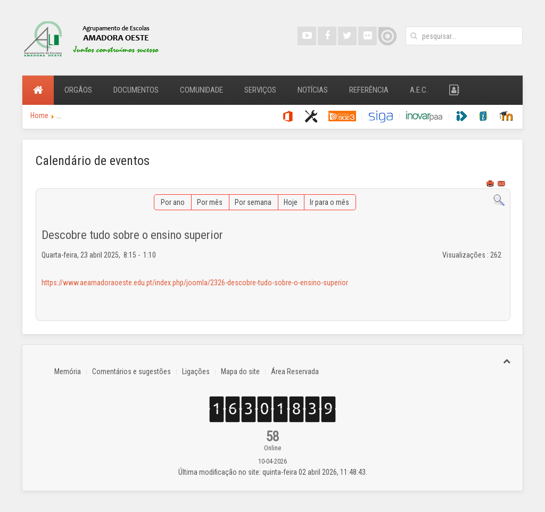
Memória (67, 371)
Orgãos (78, 90)
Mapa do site (240, 371)
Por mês (209, 202)
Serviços (260, 90)
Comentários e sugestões (131, 371)
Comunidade (201, 90)
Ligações (196, 371)
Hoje (291, 202)
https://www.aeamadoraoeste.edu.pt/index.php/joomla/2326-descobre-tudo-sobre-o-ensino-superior (195, 282)
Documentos (136, 90)
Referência (369, 90)
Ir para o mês (329, 202)
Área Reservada (295, 371)
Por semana (253, 202)
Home (39, 115)
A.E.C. (419, 90)
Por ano (173, 202)
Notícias (313, 90)
